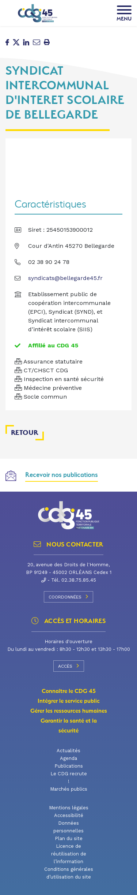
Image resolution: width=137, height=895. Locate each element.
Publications (68, 766)
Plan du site (69, 838)
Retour (24, 432)
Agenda (68, 758)
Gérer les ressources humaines (68, 711)
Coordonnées (68, 596)
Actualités (68, 750)
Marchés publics (68, 789)
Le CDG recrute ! (68, 777)
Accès (68, 666)
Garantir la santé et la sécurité (69, 725)
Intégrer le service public (69, 701)
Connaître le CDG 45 (69, 691)
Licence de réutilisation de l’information (68, 853)
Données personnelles (68, 827)
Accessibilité (68, 815)
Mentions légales (68, 807)
